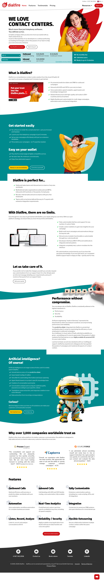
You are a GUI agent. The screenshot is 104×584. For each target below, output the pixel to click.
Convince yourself (37, 167)
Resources (87, 5)
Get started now (15, 412)
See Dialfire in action (16, 47)
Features (32, 5)
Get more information (51, 534)
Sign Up (99, 5)
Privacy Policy (51, 566)
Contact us (28, 412)
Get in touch (32, 47)
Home (24, 5)
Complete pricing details (64, 62)
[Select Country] (11, 55)
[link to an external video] (26, 92)
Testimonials (43, 5)
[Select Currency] (11, 59)
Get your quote (19, 281)
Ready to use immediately (18, 167)
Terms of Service (86, 564)
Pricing (52, 5)
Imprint (77, 564)
